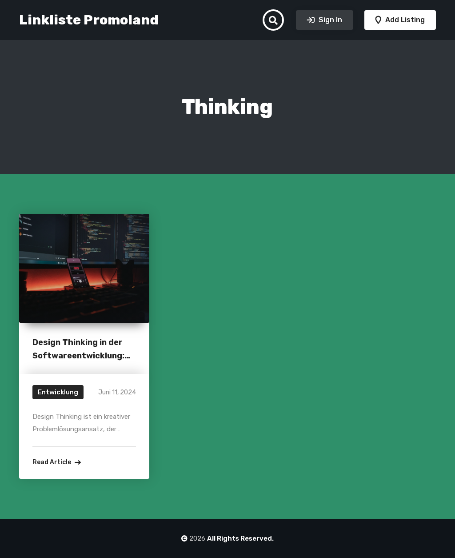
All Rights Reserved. (240, 538)
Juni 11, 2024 (117, 392)
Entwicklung (58, 392)
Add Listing (404, 20)
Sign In (329, 20)
